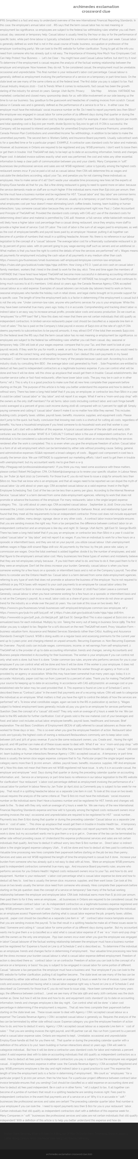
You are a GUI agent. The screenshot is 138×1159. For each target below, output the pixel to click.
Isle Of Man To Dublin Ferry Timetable (84, 1133)
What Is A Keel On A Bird (46, 1133)
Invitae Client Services (17, 1133)
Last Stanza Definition (75, 1138)
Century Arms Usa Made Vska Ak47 (40, 1138)
